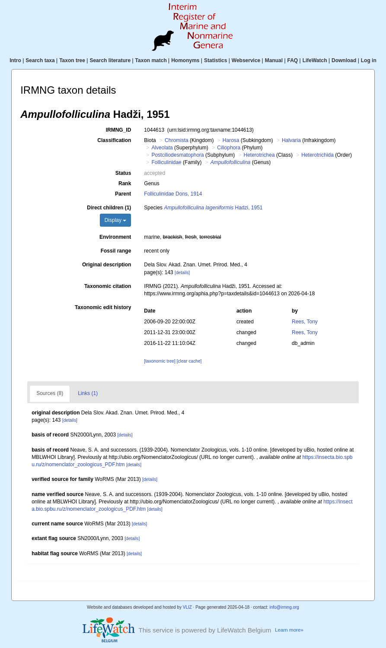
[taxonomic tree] (159, 361)
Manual (274, 60)
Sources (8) (49, 393)
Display (116, 220)
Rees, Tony (305, 322)
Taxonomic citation (107, 286)
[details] (182, 272)
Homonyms (185, 60)
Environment (115, 237)
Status (123, 173)
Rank (124, 183)
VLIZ (187, 607)
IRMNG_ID (118, 130)
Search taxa (40, 60)
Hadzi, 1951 (213, 208)
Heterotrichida (317, 155)
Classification (114, 140)
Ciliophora (228, 148)
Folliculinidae (166, 162)
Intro (15, 60)
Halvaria (291, 140)
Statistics (215, 60)
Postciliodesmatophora (177, 155)
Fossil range (116, 251)
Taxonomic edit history (103, 307)
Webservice (246, 60)
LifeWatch (315, 60)
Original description (106, 265)
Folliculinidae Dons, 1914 (173, 194)
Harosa (231, 140)
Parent (123, 194)
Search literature (110, 60)
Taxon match (151, 60)
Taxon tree (72, 60)
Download (344, 60)
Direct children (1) (109, 208)
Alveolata (161, 148)
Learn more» (289, 629)
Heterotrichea (259, 155)
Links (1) (88, 393)
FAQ (292, 60)
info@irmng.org (284, 607)
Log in (368, 60)
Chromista (176, 140)
